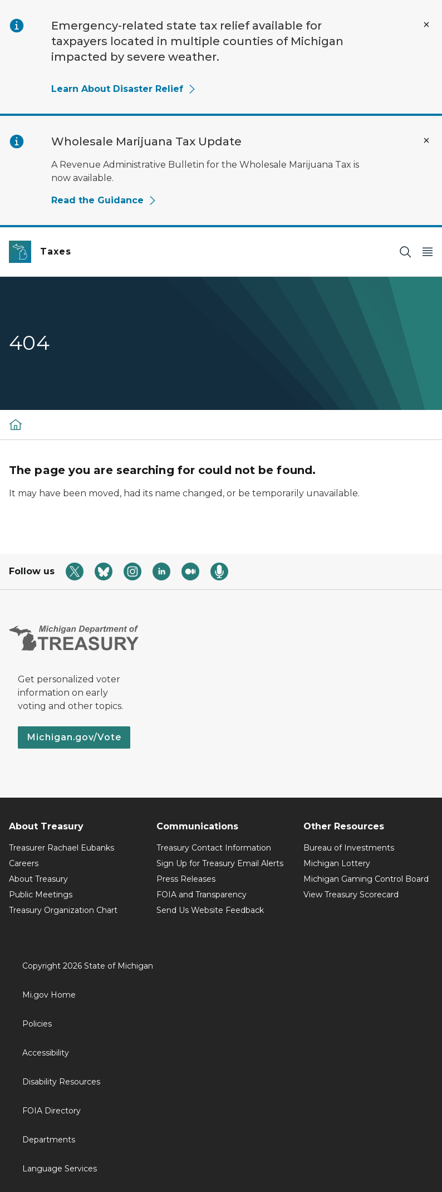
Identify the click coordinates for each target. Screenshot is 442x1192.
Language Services (59, 1169)
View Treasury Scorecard (351, 895)
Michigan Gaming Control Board (366, 879)
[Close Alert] (426, 24)
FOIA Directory (51, 1111)
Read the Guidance (104, 200)
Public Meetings (40, 895)
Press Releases (185, 879)
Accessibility (45, 1053)
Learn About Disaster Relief (124, 89)
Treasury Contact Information (213, 848)
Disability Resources (61, 1082)
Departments (48, 1140)
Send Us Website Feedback (210, 910)
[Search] (405, 252)
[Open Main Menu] (427, 252)
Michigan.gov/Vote (74, 737)
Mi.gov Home (49, 995)
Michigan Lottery (336, 863)
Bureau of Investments (348, 848)
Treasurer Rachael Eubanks (61, 848)
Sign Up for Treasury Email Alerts (219, 863)
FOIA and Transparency (201, 895)
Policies (37, 1024)
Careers (23, 863)
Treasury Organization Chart (63, 910)
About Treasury (38, 879)
